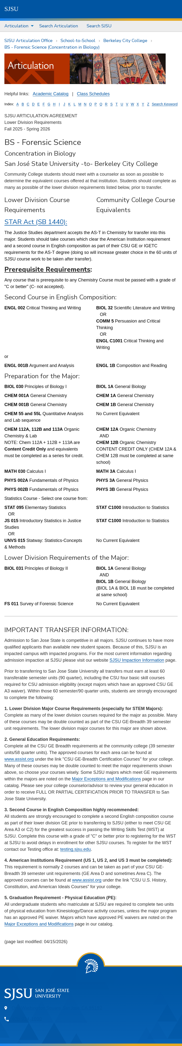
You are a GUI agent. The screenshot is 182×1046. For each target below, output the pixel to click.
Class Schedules (93, 93)
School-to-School (78, 40)
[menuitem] (17, 26)
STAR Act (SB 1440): (35, 221)
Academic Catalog (50, 93)
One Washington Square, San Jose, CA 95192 (57, 1008)
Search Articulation (58, 26)
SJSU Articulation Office (28, 40)
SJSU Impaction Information (136, 660)
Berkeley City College (125, 40)
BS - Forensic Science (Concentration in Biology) (52, 47)
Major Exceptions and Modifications (106, 778)
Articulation (16, 26)
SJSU (11, 8)
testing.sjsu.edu (75, 849)
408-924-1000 (27, 1019)
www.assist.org (19, 759)
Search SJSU (99, 26)
